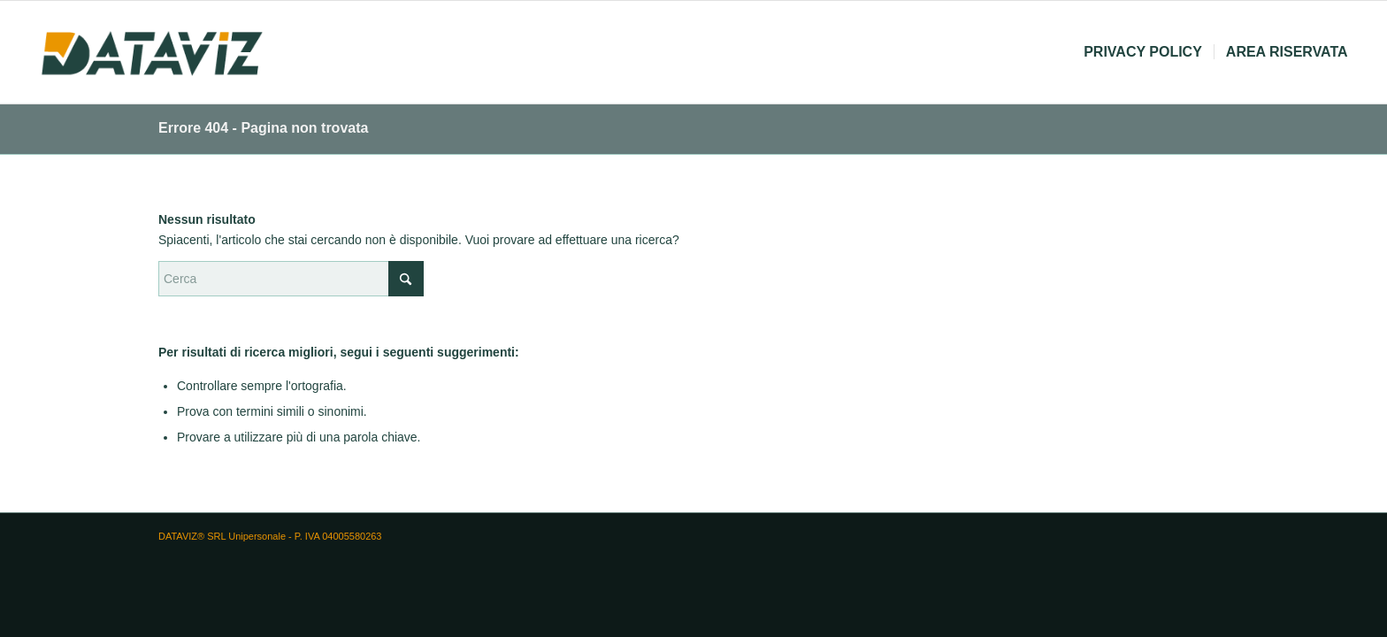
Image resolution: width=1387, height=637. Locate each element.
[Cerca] (291, 278)
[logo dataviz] (151, 52)
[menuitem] (1143, 52)
